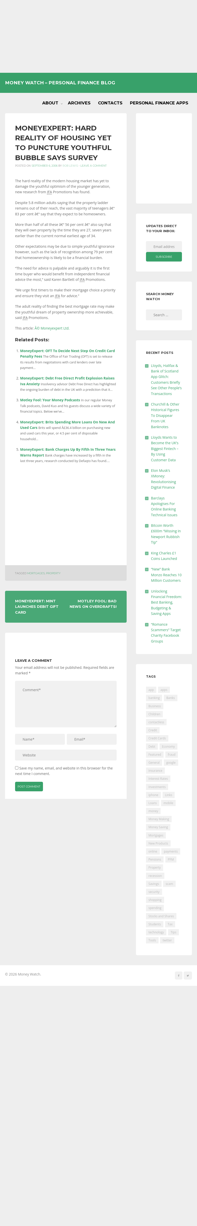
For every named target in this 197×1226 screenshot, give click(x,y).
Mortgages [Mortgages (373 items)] (156, 835)
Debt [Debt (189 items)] (152, 746)
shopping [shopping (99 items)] (155, 900)
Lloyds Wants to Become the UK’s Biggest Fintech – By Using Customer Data (164, 448)
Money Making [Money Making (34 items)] (159, 819)
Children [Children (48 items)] (154, 714)
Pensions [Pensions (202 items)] (155, 859)
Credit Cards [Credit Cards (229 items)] (157, 738)
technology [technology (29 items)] (156, 932)
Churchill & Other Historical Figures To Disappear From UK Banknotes (165, 415)
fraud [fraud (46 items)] (171, 754)
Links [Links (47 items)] (168, 795)
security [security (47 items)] (154, 892)
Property (53, 573)
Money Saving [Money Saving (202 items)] (158, 827)
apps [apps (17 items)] (164, 690)
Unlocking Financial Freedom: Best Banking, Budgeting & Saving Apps (166, 602)
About (50, 102)
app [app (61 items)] (151, 690)
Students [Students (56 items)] (155, 924)
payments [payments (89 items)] (171, 851)
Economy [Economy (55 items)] (168, 746)
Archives (79, 102)
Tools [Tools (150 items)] (152, 940)
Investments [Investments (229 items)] (157, 787)
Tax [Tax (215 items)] (170, 924)
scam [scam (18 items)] (169, 884)
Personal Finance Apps (159, 102)
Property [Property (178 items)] (155, 867)
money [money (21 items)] (153, 811)
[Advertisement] (98, 36)
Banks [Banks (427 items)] (170, 698)
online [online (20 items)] (153, 851)
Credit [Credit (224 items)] (153, 730)
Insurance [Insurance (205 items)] (155, 770)
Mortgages (36, 573)
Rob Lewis (70, 165)
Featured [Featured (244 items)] (155, 754)
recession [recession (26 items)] (155, 876)
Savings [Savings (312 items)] (154, 884)
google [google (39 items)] (171, 762)
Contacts (110, 102)
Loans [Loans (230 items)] (153, 803)
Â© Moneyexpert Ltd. (52, 328)
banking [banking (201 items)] (154, 698)
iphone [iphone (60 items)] (153, 795)
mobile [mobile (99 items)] (168, 803)
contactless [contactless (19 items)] (156, 722)
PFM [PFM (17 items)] (171, 859)
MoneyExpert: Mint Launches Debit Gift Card (37, 607)
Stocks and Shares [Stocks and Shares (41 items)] (161, 916)
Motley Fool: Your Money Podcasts (50, 400)
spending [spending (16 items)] (155, 908)
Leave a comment (93, 165)
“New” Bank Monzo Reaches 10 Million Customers (166, 575)
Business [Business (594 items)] (155, 706)
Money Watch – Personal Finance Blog (60, 83)
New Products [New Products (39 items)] (158, 843)
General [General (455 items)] (154, 762)
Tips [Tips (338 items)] (173, 932)
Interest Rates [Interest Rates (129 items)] (158, 779)
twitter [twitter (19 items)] (167, 940)
